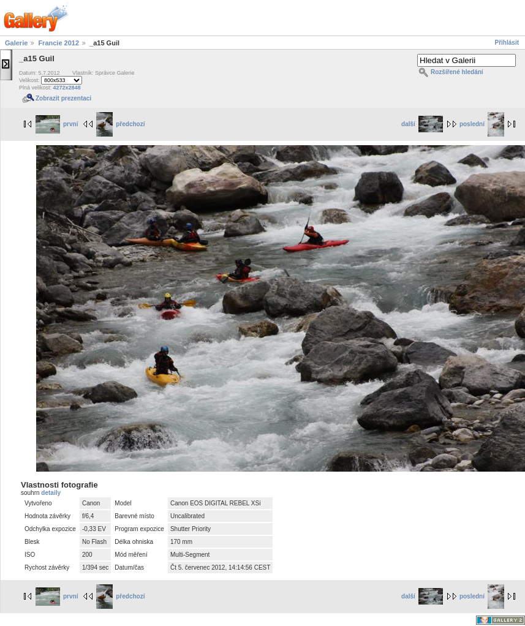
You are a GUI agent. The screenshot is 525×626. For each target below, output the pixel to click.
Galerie (16, 43)
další (422, 124)
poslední (481, 124)
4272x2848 (67, 88)
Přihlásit (507, 42)
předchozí (120, 124)
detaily (51, 492)
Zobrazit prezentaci (63, 98)
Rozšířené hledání (457, 72)
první (57, 124)
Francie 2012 (58, 43)
